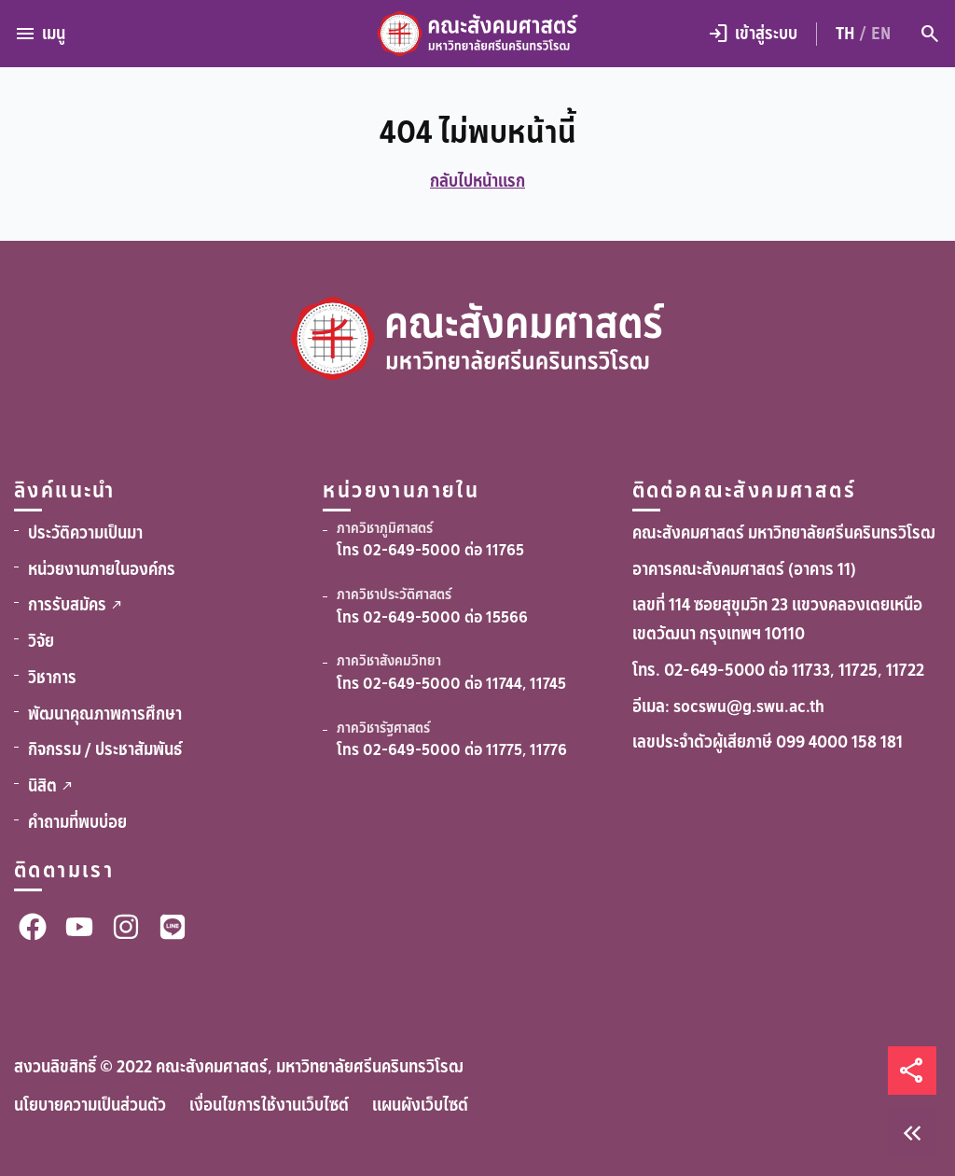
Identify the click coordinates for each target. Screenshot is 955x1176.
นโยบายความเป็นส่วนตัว (90, 1105)
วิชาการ (52, 678)
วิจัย (41, 641)
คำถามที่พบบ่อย (77, 822)
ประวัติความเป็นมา (85, 533)
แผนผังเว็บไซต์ (420, 1105)
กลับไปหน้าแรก (477, 181)
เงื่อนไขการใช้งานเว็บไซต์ (269, 1105)
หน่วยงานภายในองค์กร (101, 569)
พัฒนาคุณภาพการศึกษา (105, 714)
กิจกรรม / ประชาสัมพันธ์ (105, 749)
